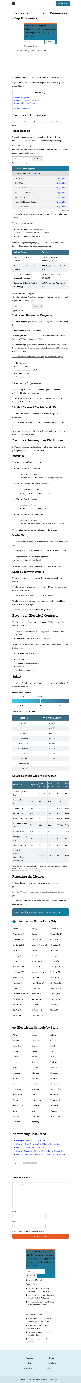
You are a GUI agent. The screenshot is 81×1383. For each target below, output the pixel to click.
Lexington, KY (18, 972)
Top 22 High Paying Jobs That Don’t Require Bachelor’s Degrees (41, 1296)
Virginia (16, 1116)
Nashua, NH (54, 977)
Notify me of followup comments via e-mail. (29, 1231)
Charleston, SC (18, 939)
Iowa (52, 1057)
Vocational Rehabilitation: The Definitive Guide (39, 1333)
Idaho (52, 1051)
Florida (52, 1046)
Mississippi (54, 1073)
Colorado (53, 1040)
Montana (35, 1078)
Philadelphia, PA (56, 988)
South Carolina (18, 1105)
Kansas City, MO (19, 967)
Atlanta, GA (17, 929)
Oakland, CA (17, 988)
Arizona (53, 1035)
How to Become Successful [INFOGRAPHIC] (38, 1326)
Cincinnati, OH (18, 945)
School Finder (52, 1368)
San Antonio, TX (38, 1005)
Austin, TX (36, 929)
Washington (36, 1116)
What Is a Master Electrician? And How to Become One (38, 1144)
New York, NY (55, 983)
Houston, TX (17, 961)
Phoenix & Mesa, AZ (20, 994)
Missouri (16, 1078)
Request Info (61, 178)
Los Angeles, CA (38, 972)
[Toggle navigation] (13, 3)
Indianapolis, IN (37, 961)
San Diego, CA (55, 1005)
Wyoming (35, 1122)
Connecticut (17, 1046)
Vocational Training (40, 1379)
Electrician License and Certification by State (33, 1147)
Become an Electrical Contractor (26, 103)
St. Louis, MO (37, 1010)
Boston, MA (36, 934)
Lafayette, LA (37, 967)
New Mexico (17, 1089)
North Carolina (55, 1089)
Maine (15, 1067)
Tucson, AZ (17, 1015)
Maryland (35, 1067)
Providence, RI (18, 999)
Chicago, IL (54, 939)
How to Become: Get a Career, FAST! (39, 1340)
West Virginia (55, 1116)
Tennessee (54, 1105)
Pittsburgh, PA (37, 994)
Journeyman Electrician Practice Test (30, 1140)
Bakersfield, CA (56, 929)
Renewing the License (22, 109)
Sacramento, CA (19, 1005)
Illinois (15, 1057)
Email (15, 1221)
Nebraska (53, 1078)
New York (35, 1089)
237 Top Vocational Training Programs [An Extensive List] (38, 1289)
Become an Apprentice (22, 97)
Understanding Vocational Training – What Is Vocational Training (41, 1303)
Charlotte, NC (37, 939)
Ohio (33, 1095)
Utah (33, 1111)
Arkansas (16, 1040)
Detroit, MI (54, 950)
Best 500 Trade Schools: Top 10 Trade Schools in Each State (39, 1320)
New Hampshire (37, 1084)
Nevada (15, 1084)
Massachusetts (55, 1067)
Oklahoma (54, 1095)
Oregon (15, 1100)
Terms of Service (29, 1368)
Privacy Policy (51, 1363)
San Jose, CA (17, 1010)
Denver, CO (36, 950)
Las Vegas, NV (55, 967)
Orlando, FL (36, 988)
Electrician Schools (30, 1163)
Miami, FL (35, 977)
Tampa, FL (54, 1010)
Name (15, 1211)
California (35, 1040)
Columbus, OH (55, 945)
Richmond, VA (37, 999)
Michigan (16, 1073)
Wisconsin (16, 1122)
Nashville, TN (18, 983)
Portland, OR (55, 994)
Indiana (34, 1057)
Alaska (34, 1035)
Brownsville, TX (56, 934)
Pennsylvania (36, 1100)
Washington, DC (37, 1015)
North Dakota (18, 1095)
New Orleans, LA (38, 983)
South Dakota (36, 1105)
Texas (15, 1111)
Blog (29, 1363)
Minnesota (35, 1073)
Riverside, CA (55, 999)
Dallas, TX (17, 950)
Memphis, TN (18, 977)
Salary (16, 106)
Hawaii (34, 1051)
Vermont (53, 1111)
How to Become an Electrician (47, 912)
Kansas (15, 1062)
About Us (29, 1358)
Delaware (35, 1046)
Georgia (16, 1051)
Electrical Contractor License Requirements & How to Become (40, 1154)
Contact (51, 1358)
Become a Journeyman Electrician (26, 100)
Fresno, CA (54, 956)
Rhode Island (55, 1100)
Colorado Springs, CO (39, 945)
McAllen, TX (55, 972)
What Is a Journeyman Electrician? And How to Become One (40, 1151)
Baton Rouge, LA (19, 934)
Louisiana (53, 1062)
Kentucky (35, 1062)
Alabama (16, 1035)
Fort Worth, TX (37, 956)
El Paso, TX (17, 956)
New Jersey (54, 1084)
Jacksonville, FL (56, 961)
